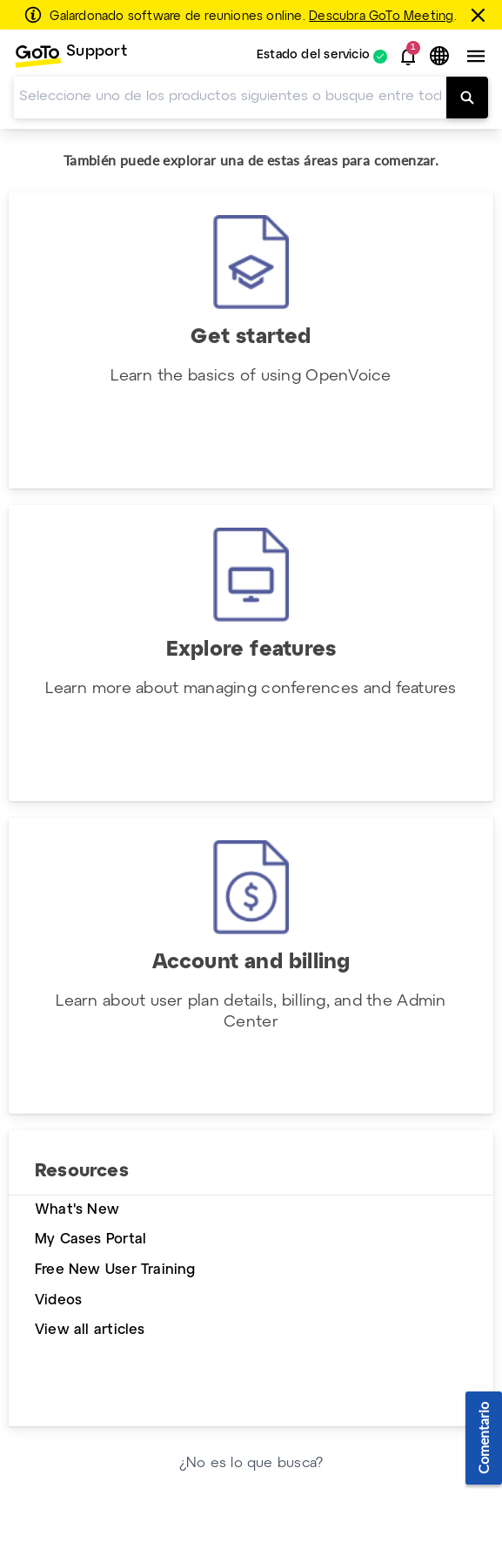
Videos (58, 1300)
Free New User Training (115, 1269)
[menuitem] (70, 56)
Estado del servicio (313, 56)
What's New (77, 1209)
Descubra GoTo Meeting (381, 16)
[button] (408, 56)
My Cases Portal (90, 1239)
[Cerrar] (480, 14)
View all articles (90, 1330)
